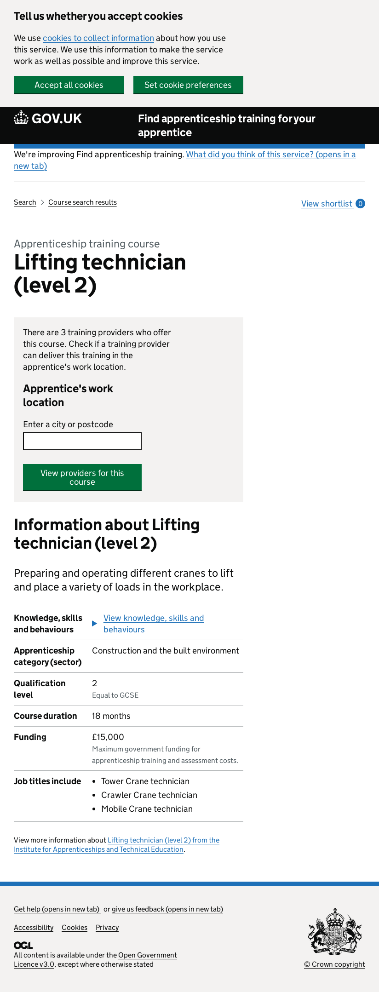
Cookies (74, 927)
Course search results (82, 202)
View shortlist (333, 203)
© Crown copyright (334, 964)
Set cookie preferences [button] (188, 85)
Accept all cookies (68, 85)
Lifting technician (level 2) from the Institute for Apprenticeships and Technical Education (116, 845)
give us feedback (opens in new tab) (167, 909)
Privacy (107, 927)
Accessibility (33, 927)
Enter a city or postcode (68, 424)
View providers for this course (82, 477)
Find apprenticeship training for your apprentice (226, 125)
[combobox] (82, 441)
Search (25, 202)
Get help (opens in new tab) (57, 909)
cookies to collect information (98, 38)
